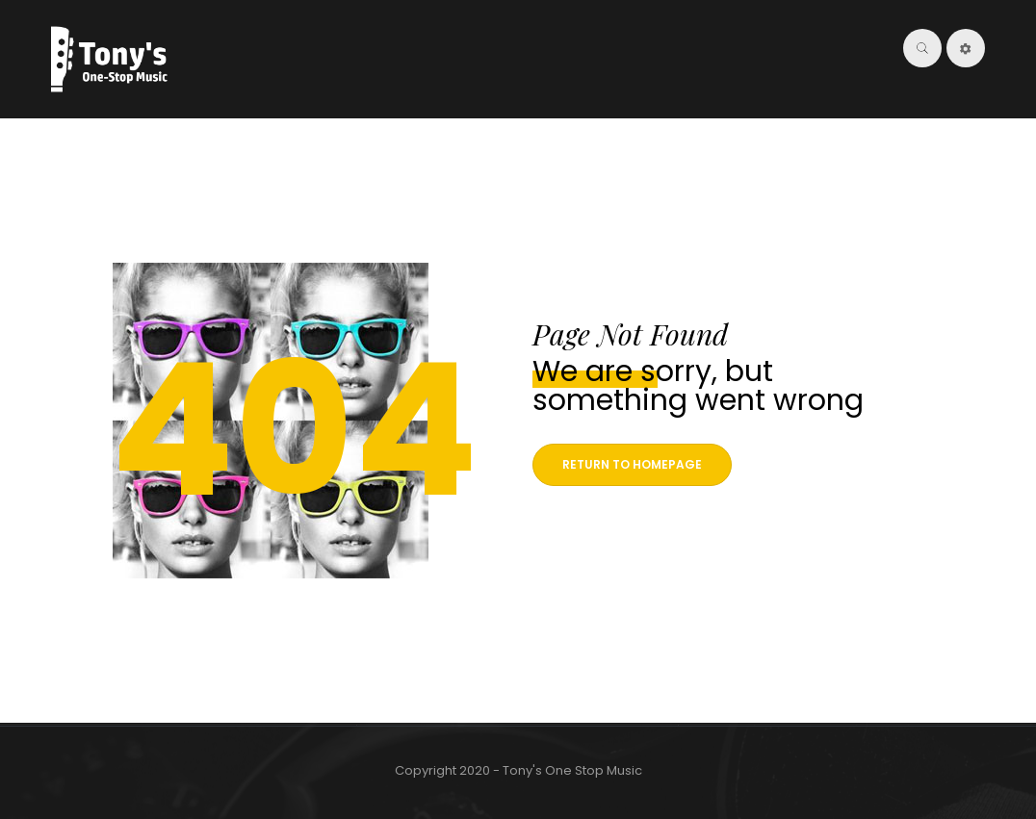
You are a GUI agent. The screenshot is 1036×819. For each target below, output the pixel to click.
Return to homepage (632, 464)
